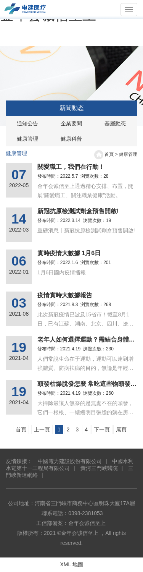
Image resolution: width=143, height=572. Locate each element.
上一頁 (42, 429)
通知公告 (27, 123)
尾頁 (121, 429)
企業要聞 (71, 123)
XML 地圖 (71, 564)
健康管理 (27, 139)
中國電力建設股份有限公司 (70, 461)
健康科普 (71, 139)
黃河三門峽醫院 (98, 468)
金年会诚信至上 (87, 523)
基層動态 (115, 123)
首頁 (109, 154)
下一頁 (102, 429)
